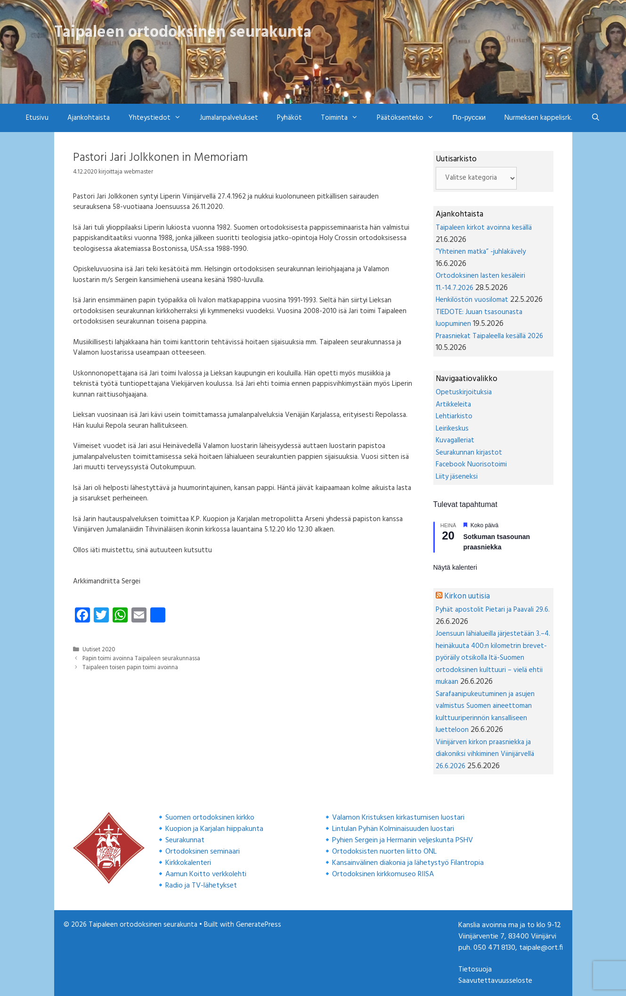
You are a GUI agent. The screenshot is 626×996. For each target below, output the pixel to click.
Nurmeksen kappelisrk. (538, 118)
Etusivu (37, 118)
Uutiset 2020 (98, 650)
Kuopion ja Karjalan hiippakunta (214, 829)
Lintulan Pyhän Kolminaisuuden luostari (393, 829)
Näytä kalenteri (455, 567)
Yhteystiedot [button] (159, 118)
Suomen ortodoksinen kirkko (209, 818)
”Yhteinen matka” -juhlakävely (481, 251)
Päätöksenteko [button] (410, 118)
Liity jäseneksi (457, 476)
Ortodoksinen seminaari (202, 852)
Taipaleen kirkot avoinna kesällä (484, 227)
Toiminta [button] (344, 118)
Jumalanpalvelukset (229, 118)
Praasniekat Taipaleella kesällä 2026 (489, 336)
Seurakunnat (184, 840)
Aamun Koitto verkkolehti (205, 874)
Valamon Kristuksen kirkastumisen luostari (398, 818)
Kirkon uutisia (467, 596)
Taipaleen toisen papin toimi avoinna (130, 667)
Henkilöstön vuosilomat (472, 300)
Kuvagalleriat (455, 440)
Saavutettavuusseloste (495, 981)
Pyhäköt (289, 118)
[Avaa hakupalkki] (596, 118)
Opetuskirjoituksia (464, 392)
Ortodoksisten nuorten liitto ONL (384, 852)
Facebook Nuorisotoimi (471, 464)
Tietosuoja (475, 969)
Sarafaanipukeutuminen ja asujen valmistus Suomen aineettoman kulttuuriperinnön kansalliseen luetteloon (485, 712)
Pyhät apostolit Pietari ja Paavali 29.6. (493, 609)
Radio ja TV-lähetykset (201, 886)
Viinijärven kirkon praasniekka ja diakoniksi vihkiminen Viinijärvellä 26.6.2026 (485, 754)
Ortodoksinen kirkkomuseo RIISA (383, 874)
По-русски (469, 118)
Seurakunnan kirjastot (469, 452)
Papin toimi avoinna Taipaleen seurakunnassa (141, 659)
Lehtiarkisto (454, 416)
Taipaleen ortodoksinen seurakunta (182, 32)
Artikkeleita (453, 404)
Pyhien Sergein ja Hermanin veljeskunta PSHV (402, 840)
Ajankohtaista (88, 118)
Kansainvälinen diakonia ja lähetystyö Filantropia (408, 863)
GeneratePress (258, 924)
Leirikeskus (452, 428)
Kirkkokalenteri (188, 863)
